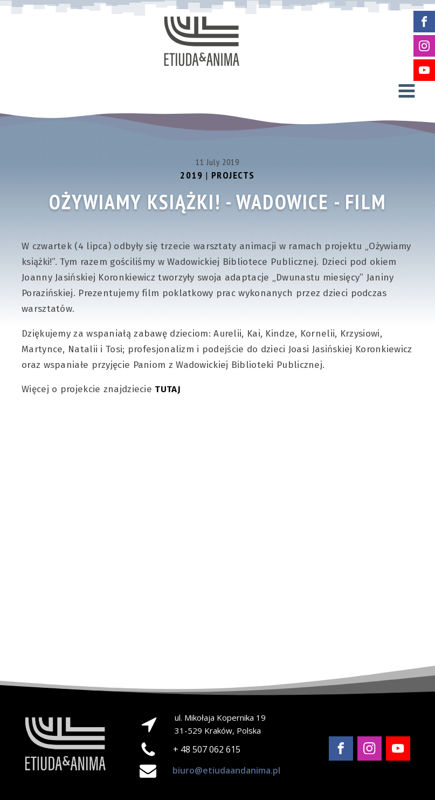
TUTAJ (168, 389)
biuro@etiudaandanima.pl (226, 770)
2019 (191, 175)
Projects (233, 175)
